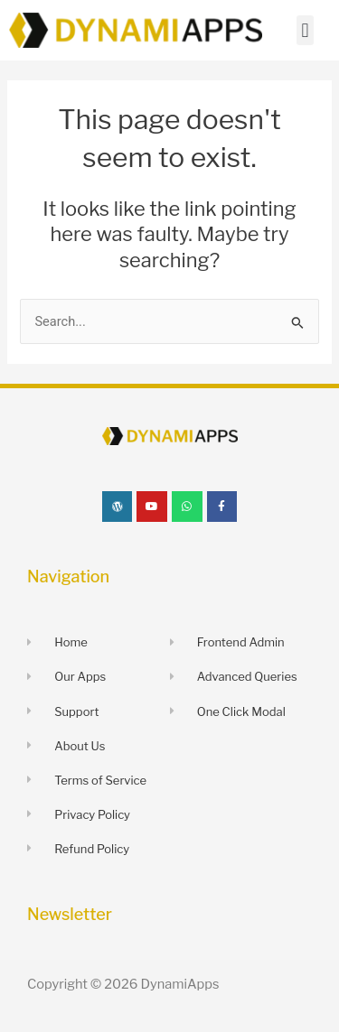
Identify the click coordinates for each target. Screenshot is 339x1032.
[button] (305, 30)
